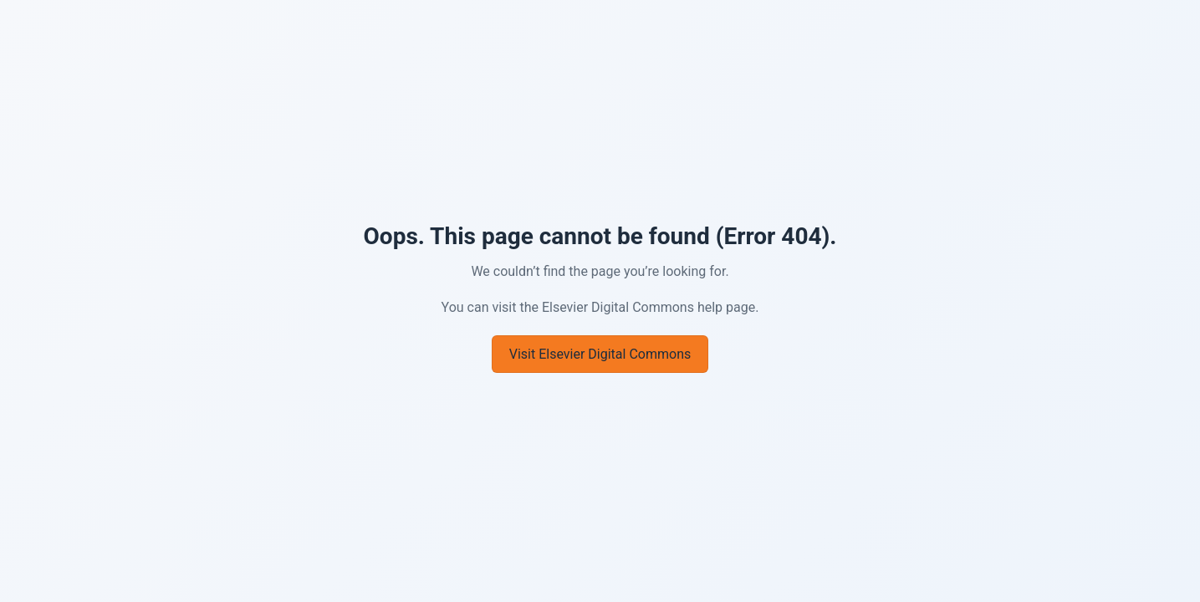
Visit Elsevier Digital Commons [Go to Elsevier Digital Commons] (600, 354)
